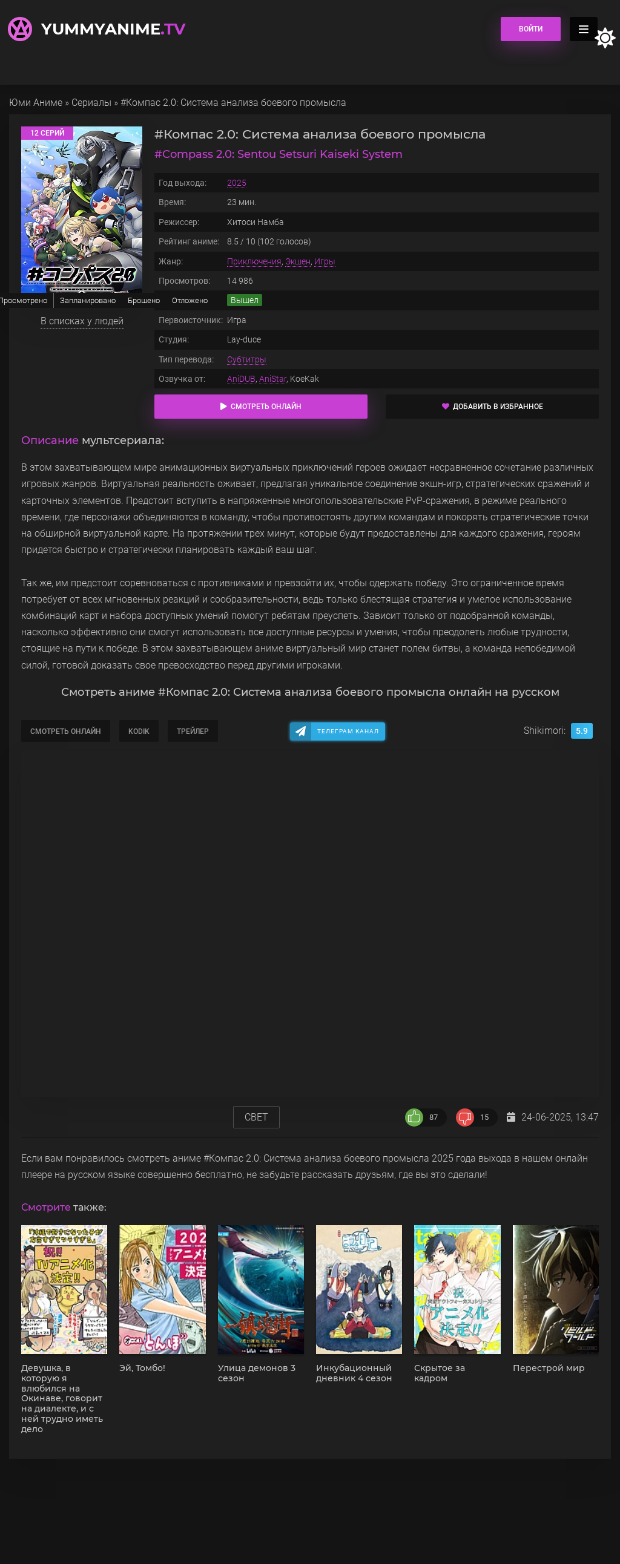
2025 (236, 183)
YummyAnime (113, 29)
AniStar (272, 379)
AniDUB (241, 379)
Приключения (254, 261)
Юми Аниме (35, 102)
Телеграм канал (348, 731)
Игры (324, 261)
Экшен (298, 261)
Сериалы (91, 102)
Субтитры (246, 359)
